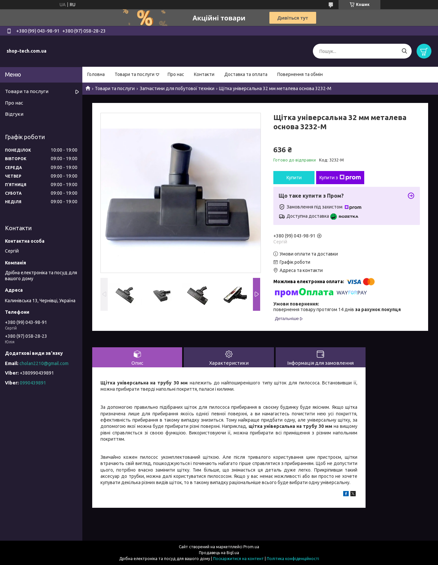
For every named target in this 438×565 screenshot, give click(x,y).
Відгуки (14, 114)
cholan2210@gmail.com (43, 363)
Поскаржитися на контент (238, 558)
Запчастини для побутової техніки (177, 88)
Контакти (204, 74)
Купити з (340, 178)
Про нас (176, 74)
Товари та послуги (134, 74)
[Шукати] (404, 51)
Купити (294, 177)
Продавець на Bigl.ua (219, 553)
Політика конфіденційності (293, 558)
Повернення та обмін (300, 74)
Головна (96, 74)
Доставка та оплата (245, 74)
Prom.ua (251, 547)
